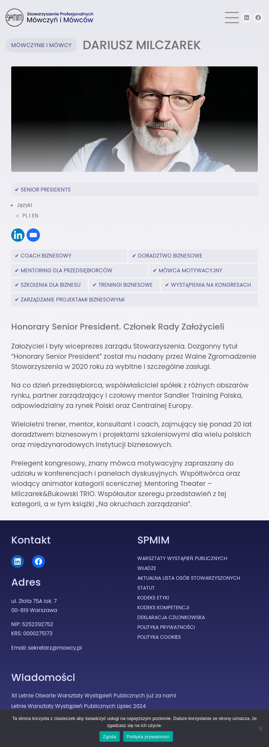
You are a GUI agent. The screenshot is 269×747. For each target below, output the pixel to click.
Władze (146, 568)
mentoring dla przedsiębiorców (66, 270)
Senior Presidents (46, 189)
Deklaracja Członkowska (171, 617)
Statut (146, 587)
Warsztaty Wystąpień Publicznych (182, 558)
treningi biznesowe (125, 284)
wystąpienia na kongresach (211, 284)
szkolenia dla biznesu (51, 284)
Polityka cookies (159, 637)
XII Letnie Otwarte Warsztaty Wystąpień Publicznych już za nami (93, 695)
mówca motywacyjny (190, 270)
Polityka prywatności (148, 736)
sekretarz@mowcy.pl (55, 647)
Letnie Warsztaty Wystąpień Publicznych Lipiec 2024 (78, 706)
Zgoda (109, 736)
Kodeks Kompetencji (163, 607)
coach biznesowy (46, 255)
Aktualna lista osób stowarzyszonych (188, 578)
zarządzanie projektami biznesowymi (73, 299)
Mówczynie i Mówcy (41, 45)
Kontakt (31, 540)
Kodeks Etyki (153, 597)
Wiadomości (43, 677)
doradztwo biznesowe (170, 255)
